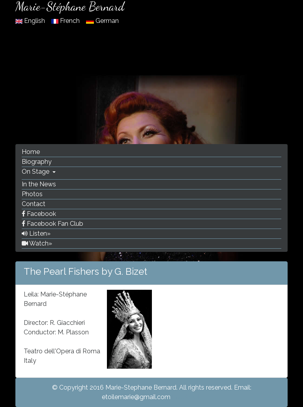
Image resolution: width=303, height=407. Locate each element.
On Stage (36, 171)
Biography (37, 161)
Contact (33, 204)
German (102, 20)
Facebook (39, 214)
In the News (39, 184)
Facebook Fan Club (52, 223)
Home (31, 152)
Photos (32, 194)
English (31, 20)
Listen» (36, 233)
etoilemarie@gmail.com (136, 397)
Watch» (37, 243)
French (66, 20)
